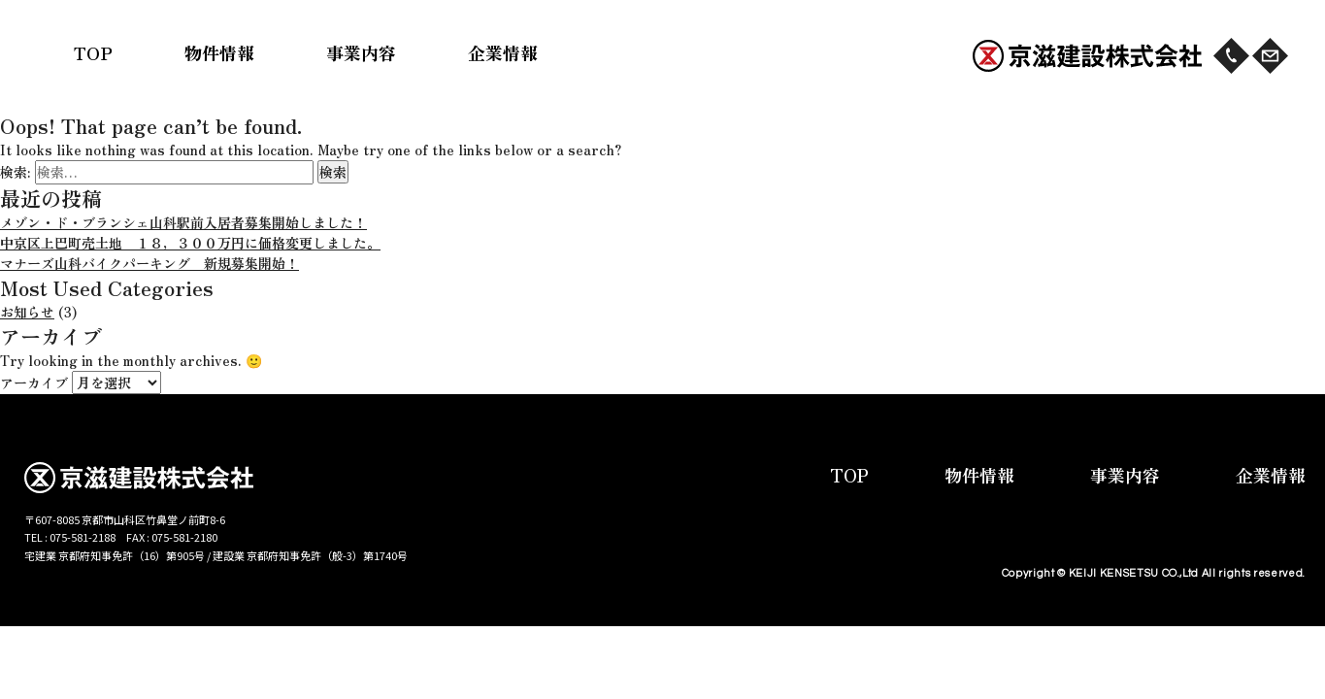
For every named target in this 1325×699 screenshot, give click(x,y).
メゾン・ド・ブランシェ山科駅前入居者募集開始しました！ (183, 222)
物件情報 (219, 52)
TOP (93, 52)
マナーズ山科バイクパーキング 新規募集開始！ (149, 263)
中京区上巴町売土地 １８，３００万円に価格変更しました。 (190, 242)
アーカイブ (34, 382)
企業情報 (503, 52)
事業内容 (361, 52)
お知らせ (27, 311)
